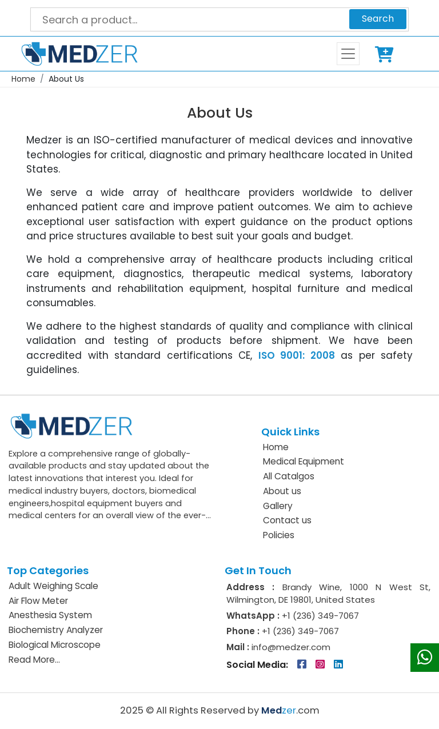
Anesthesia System (50, 615)
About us (282, 491)
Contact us (287, 520)
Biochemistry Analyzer (56, 630)
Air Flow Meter (38, 601)
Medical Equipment (303, 461)
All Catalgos (288, 476)
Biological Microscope (55, 645)
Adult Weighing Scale (53, 586)
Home (23, 79)
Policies (278, 535)
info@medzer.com (289, 647)
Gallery (278, 506)
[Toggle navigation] (348, 53)
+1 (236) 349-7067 (320, 616)
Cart (386, 53)
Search (378, 18)
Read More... (34, 660)
